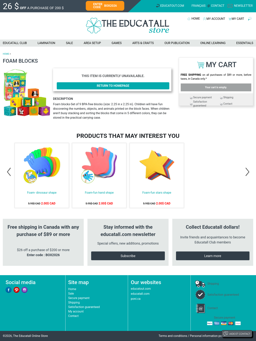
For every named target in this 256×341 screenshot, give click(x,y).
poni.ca (135, 299)
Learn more (212, 256)
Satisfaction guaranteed (84, 307)
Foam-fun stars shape (156, 192)
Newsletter (243, 5)
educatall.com (140, 293)
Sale (71, 293)
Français (199, 5)
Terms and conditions (173, 336)
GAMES (117, 43)
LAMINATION (46, 43)
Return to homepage (113, 85)
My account (76, 311)
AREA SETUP (92, 43)
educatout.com (141, 288)
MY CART (238, 19)
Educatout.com (172, 5)
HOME (195, 18)
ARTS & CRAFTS (143, 43)
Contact (217, 5)
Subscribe (128, 256)
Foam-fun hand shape (99, 192)
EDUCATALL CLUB (15, 43)
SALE (69, 43)
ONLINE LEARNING (212, 43)
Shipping (228, 97)
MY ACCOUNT (215, 19)
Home (72, 289)
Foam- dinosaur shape (41, 192)
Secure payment (202, 97)
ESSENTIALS (244, 43)
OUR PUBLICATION (177, 43)
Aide (237, 333)
